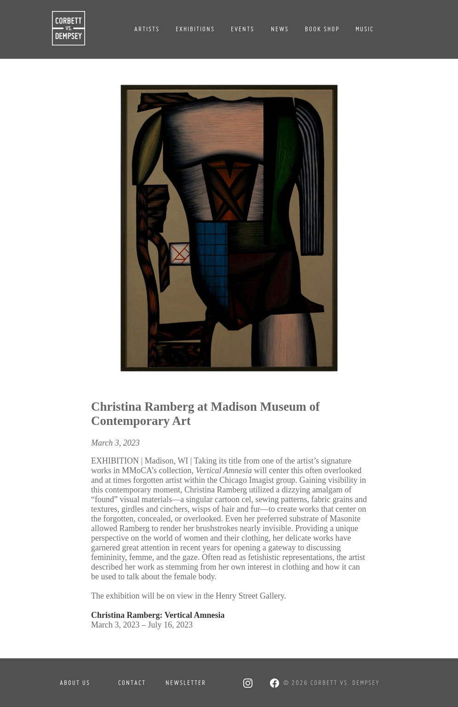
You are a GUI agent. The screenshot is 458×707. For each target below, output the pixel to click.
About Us (75, 683)
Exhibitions (195, 29)
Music (364, 29)
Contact (132, 683)
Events (242, 29)
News (280, 29)
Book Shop (322, 29)
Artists (147, 29)
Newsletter (186, 683)
